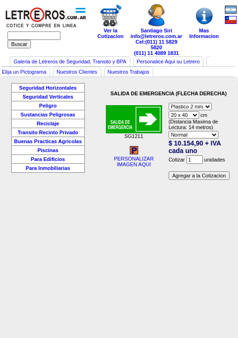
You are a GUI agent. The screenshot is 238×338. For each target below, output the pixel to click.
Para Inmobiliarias (48, 168)
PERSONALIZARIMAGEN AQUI (134, 159)
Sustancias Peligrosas (48, 114)
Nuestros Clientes (77, 72)
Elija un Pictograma (24, 72)
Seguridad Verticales (47, 97)
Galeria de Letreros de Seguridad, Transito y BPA (70, 61)
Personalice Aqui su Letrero (168, 61)
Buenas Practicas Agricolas (48, 141)
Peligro (48, 105)
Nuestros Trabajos (128, 72)
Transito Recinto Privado (47, 132)
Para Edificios (48, 159)
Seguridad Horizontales (48, 88)
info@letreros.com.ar (156, 36)
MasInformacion (204, 21)
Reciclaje (48, 123)
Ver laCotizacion (110, 21)
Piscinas (48, 150)
